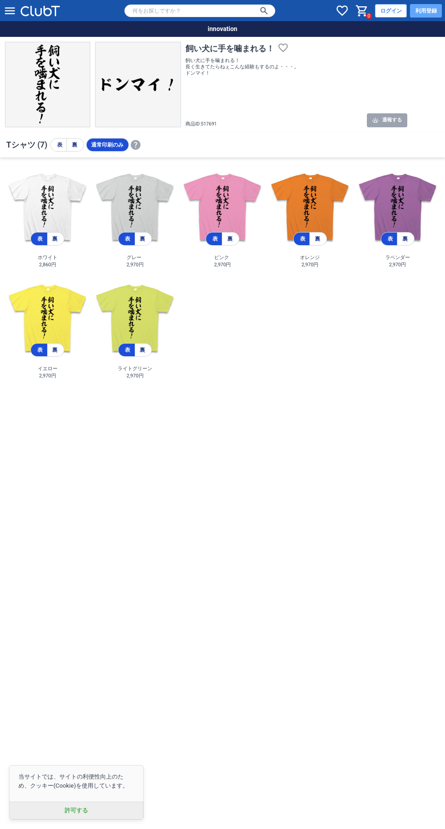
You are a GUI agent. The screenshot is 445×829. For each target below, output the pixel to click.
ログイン (391, 11)
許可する (76, 810)
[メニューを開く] (10, 11)
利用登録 (426, 11)
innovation (223, 28)
